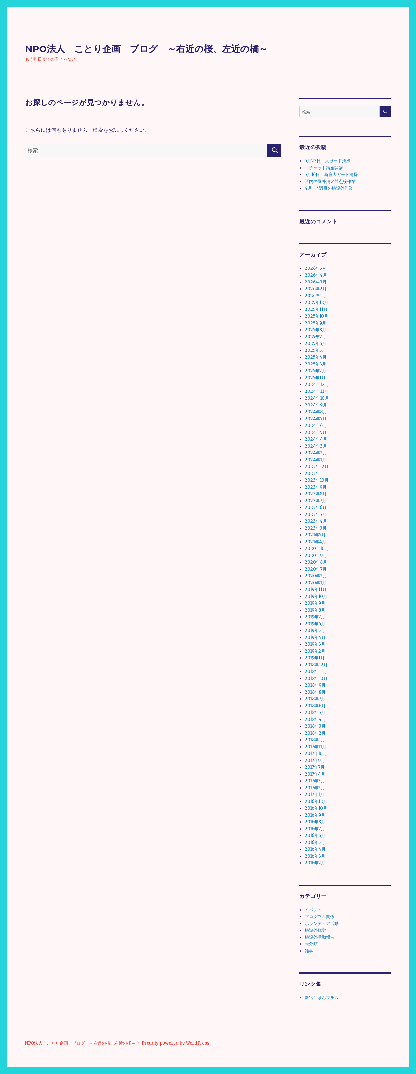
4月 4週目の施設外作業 (329, 188)
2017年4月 (315, 774)
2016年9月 (315, 815)
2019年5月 (315, 630)
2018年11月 (316, 671)
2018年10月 (316, 678)
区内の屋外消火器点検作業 (330, 181)
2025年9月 (315, 323)
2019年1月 (315, 658)
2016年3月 (315, 856)
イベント (313, 910)
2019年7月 (315, 617)
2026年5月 (315, 268)
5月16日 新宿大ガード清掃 (331, 174)
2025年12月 (316, 302)
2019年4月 (315, 637)
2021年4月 (315, 541)
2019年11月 (316, 589)
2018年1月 (315, 740)
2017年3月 (315, 781)
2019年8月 (315, 610)
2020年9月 (316, 555)
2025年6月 (315, 343)
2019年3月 (315, 644)
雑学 (309, 951)
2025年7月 (315, 336)
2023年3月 (316, 528)
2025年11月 (316, 309)
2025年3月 (315, 364)
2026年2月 (316, 289)
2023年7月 (315, 500)
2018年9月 (315, 685)
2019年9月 (315, 603)
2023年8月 (316, 494)
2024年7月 (316, 418)
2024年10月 (317, 398)
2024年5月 (316, 432)
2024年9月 (316, 405)
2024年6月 (316, 425)
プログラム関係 (319, 916)
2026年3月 (316, 282)
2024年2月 (316, 453)
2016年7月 (315, 829)
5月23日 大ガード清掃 (327, 161)
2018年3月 (315, 726)
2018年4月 (315, 719)
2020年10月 (317, 548)
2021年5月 (315, 535)
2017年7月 (315, 767)
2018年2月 (315, 733)
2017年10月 (316, 753)
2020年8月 (316, 562)
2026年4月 (316, 275)
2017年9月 (315, 760)
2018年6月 (315, 706)
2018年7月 (315, 699)
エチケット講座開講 (324, 168)
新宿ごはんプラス (322, 997)
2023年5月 (315, 514)
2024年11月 (316, 391)
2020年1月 (315, 582)
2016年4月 (315, 849)
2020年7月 (316, 569)
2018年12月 (316, 665)
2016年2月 (315, 863)
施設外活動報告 (319, 937)
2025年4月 (316, 357)
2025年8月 (315, 330)
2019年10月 (316, 596)
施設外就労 (315, 930)
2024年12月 (317, 384)
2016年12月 (316, 801)
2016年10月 (316, 808)
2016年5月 (315, 842)
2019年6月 (315, 623)
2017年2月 (315, 788)
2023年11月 (316, 473)
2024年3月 (316, 446)
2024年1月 (315, 459)
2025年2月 (315, 371)
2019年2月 (315, 651)
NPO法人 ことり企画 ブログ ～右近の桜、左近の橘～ (146, 48)
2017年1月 (314, 794)
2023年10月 (317, 480)
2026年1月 (315, 295)
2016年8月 (315, 822)
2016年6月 (315, 835)
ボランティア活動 (322, 923)
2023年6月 (316, 507)
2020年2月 (316, 576)
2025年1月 (315, 377)
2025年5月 (315, 350)
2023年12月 (317, 466)
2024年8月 (316, 412)
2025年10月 (316, 316)
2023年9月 (316, 487)
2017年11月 (315, 747)
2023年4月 (316, 521)
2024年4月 (316, 439)
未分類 (311, 944)
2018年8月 (315, 692)
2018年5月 (315, 712)
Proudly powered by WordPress (175, 1043)
